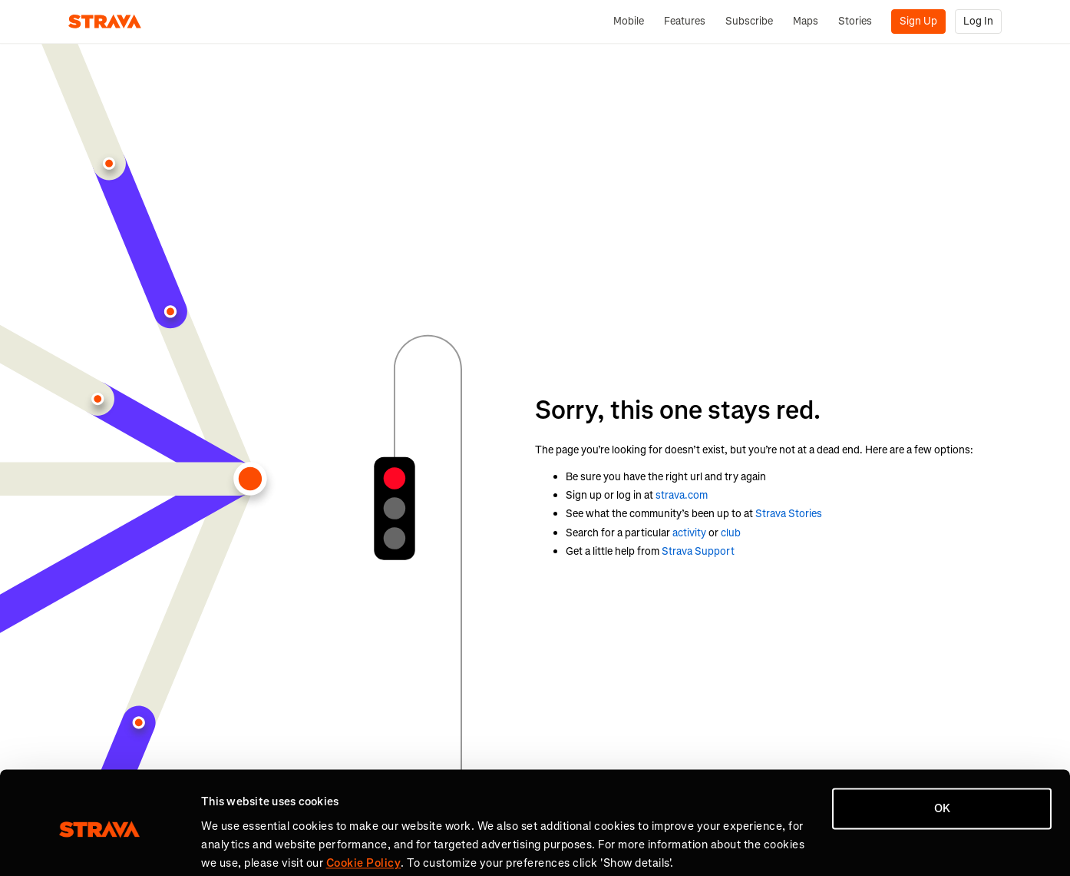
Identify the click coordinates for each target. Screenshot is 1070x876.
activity (689, 533)
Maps (805, 21)
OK (942, 750)
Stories (855, 21)
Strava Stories (788, 513)
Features (684, 21)
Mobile (628, 21)
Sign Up (918, 21)
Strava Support (698, 551)
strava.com (682, 495)
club (731, 533)
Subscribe (749, 21)
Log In (978, 21)
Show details (234, 846)
